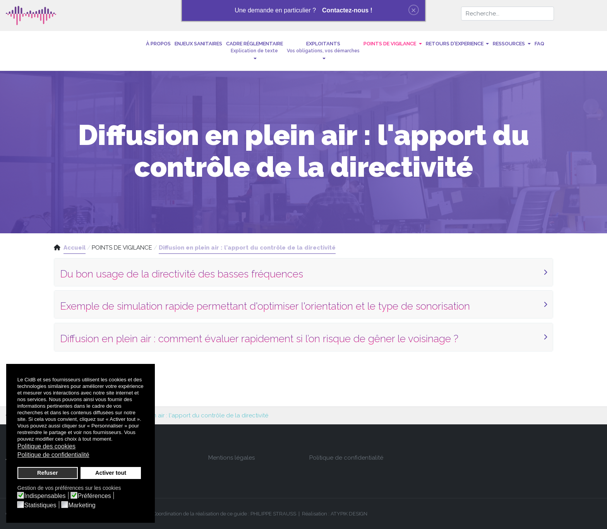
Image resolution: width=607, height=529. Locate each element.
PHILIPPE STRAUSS (273, 514)
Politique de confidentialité (346, 457)
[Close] (413, 10)
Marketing (82, 505)
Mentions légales (231, 457)
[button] (254, 51)
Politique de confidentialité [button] (53, 454)
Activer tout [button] (110, 473)
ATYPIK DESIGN (349, 514)
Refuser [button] (47, 473)
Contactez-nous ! (347, 10)
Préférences (94, 496)
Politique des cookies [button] (46, 446)
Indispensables (45, 496)
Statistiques (40, 505)
